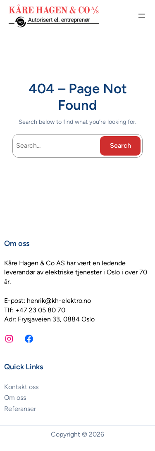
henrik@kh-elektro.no (59, 301)
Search (120, 145)
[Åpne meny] (142, 16)
